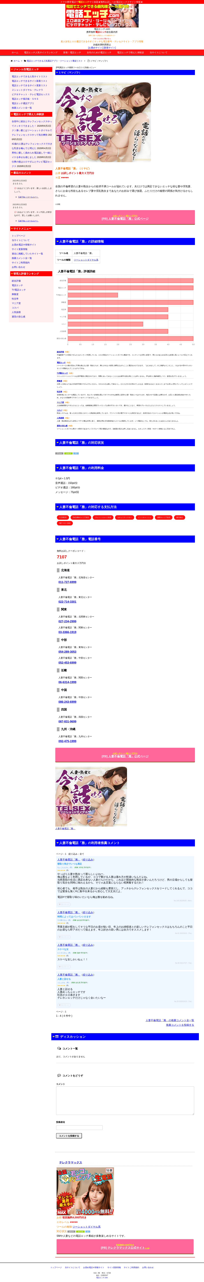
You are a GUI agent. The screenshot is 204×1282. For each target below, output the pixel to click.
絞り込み (88, 859)
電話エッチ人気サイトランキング (41, 52)
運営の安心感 (62, 426)
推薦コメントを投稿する (180, 1025)
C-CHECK (63, 517)
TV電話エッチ (62, 373)
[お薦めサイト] (95, 47)
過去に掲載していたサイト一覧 (27, 253)
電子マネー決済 (64, 523)
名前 (125, 1122)
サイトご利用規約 (21, 262)
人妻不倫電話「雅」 (68, 859)
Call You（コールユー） (28, 197)
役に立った (64, 904)
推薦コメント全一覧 (22, 108)
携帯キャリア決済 (163, 517)
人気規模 (60, 418)
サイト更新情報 (19, 249)
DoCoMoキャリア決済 (81, 517)
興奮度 (59, 381)
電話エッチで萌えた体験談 (130, 52)
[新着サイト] (109, 47)
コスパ (59, 410)
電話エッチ (61, 362)
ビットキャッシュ (144, 517)
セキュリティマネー (124, 517)
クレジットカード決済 (103, 517)
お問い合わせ (18, 267)
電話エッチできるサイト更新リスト (29, 85)
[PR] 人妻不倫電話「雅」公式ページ (125, 217)
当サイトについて (159, 52)
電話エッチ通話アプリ (23, 103)
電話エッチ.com (102, 1277)
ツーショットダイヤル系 (86, 260)
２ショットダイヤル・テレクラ (27, 90)
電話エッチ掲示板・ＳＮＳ (25, 99)
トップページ (18, 235)
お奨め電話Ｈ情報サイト (24, 244)
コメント (60, 1084)
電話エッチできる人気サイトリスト (29, 76)
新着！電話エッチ (72, 52)
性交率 (59, 392)
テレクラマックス (70, 1162)
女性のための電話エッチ (99, 52)
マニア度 (60, 402)
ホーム (15, 52)
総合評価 (60, 352)
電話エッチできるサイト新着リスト (29, 81)
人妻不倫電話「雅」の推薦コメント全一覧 (170, 1020)
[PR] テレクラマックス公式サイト (125, 1246)
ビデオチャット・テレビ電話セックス (31, 94)
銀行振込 (179, 517)
